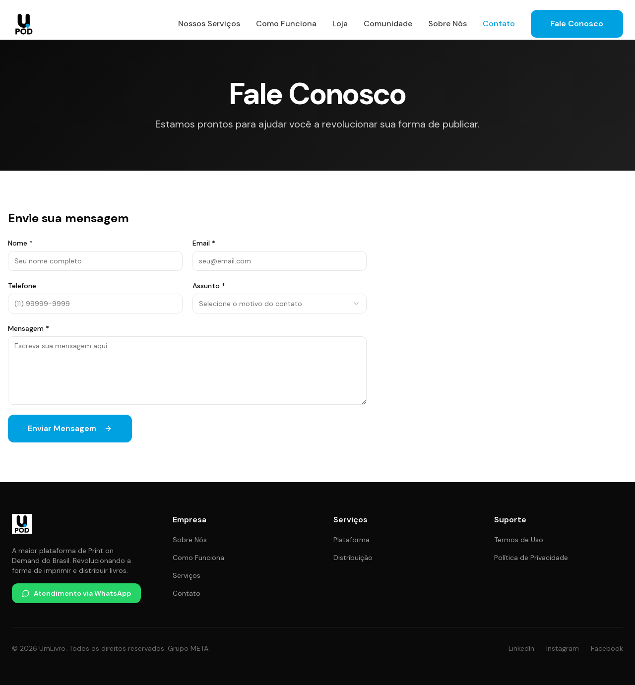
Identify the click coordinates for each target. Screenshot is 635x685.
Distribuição (353, 557)
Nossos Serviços (209, 23)
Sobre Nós (447, 23)
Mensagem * (28, 328)
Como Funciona (286, 23)
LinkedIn (521, 648)
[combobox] (279, 303)
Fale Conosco (577, 23)
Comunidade (388, 23)
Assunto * (208, 285)
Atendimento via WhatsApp (76, 593)
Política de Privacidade (531, 557)
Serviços (186, 575)
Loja (340, 23)
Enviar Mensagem (70, 428)
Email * (203, 243)
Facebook (607, 648)
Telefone (22, 285)
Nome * (20, 243)
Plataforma (351, 539)
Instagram (562, 648)
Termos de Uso (518, 539)
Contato (499, 23)
